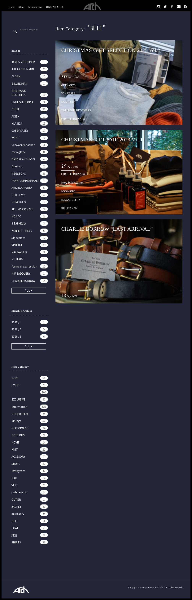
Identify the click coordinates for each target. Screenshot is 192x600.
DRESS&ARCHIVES (29, 159)
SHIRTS (29, 542)
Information (35, 7)
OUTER (29, 499)
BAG (29, 478)
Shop (21, 7)
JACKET (29, 506)
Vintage (29, 421)
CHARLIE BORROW (29, 281)
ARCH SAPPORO (29, 188)
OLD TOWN (29, 195)
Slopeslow (29, 238)
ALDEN (29, 76)
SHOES (29, 464)
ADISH (29, 116)
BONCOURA (29, 202)
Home (11, 7)
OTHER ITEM (29, 414)
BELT (29, 521)
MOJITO (29, 216)
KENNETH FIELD (29, 231)
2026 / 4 (29, 329)
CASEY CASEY (29, 130)
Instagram (29, 471)
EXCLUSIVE (29, 399)
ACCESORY (29, 456)
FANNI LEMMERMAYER (29, 180)
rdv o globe (29, 152)
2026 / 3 (29, 336)
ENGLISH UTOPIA (29, 102)
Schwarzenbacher (29, 145)
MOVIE (29, 442)
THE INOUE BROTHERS (29, 93)
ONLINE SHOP (55, 7)
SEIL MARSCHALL (29, 209)
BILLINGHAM (29, 83)
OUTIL (29, 109)
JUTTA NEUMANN (29, 69)
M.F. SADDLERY (29, 273)
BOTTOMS (29, 435)
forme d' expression (29, 266)
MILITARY (29, 259)
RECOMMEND (29, 428)
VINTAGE (29, 245)
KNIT (29, 449)
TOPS (29, 378)
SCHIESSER (68, 93)
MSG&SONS (29, 173)
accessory (29, 514)
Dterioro (29, 166)
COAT (29, 528)
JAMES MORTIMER (29, 62)
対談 (29, 535)
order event (29, 492)
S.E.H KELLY (29, 223)
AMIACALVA (68, 85)
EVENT (29, 385)
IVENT (29, 138)
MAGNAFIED (29, 252)
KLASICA (29, 123)
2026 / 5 (29, 322)
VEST (29, 485)
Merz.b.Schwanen (72, 182)
